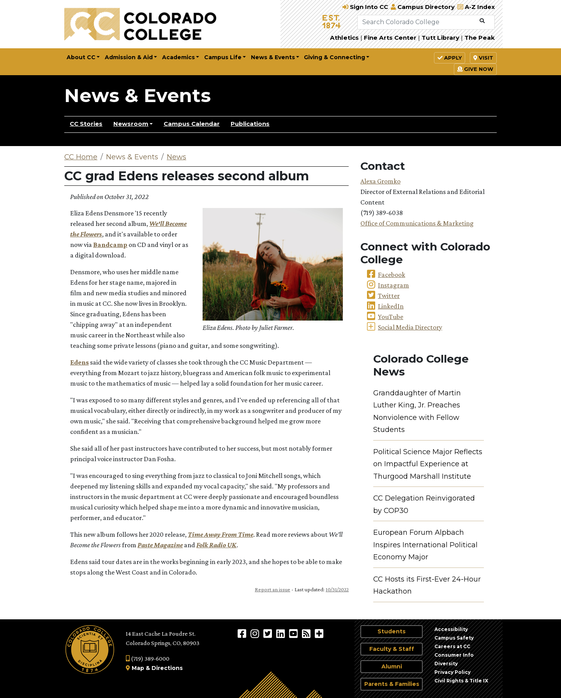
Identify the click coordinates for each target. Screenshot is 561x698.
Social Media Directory (410, 327)
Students (392, 631)
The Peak (479, 37)
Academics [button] (178, 57)
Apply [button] (450, 58)
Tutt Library (440, 37)
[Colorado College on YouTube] (294, 633)
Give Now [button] (475, 69)
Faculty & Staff (391, 648)
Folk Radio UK (216, 545)
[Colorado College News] (307, 633)
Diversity (446, 663)
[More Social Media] (319, 633)
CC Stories (86, 123)
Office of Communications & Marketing (417, 223)
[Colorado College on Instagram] (255, 633)
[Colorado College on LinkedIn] (281, 633)
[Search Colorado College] (417, 22)
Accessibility (451, 629)
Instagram (393, 285)
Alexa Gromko (380, 181)
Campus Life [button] (223, 57)
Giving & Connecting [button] (334, 57)
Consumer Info (454, 655)
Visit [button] (483, 58)
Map (138, 668)
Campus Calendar (192, 123)
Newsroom (130, 123)
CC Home (80, 157)
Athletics (344, 37)
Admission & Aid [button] (129, 57)
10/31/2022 (337, 589)
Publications (250, 123)
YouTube (390, 317)
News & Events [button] (273, 57)
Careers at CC (452, 646)
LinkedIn (391, 306)
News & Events (137, 95)
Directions (167, 668)
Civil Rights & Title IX (461, 681)
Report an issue (272, 589)
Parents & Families (391, 683)
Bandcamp (110, 245)
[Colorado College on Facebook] (242, 633)
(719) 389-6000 (147, 658)
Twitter (389, 296)
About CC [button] (81, 57)
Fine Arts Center (390, 37)
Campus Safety (454, 638)
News (176, 157)
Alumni (391, 666)
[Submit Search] (482, 21)
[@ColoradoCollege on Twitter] (268, 633)
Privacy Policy (452, 672)
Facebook (391, 274)
